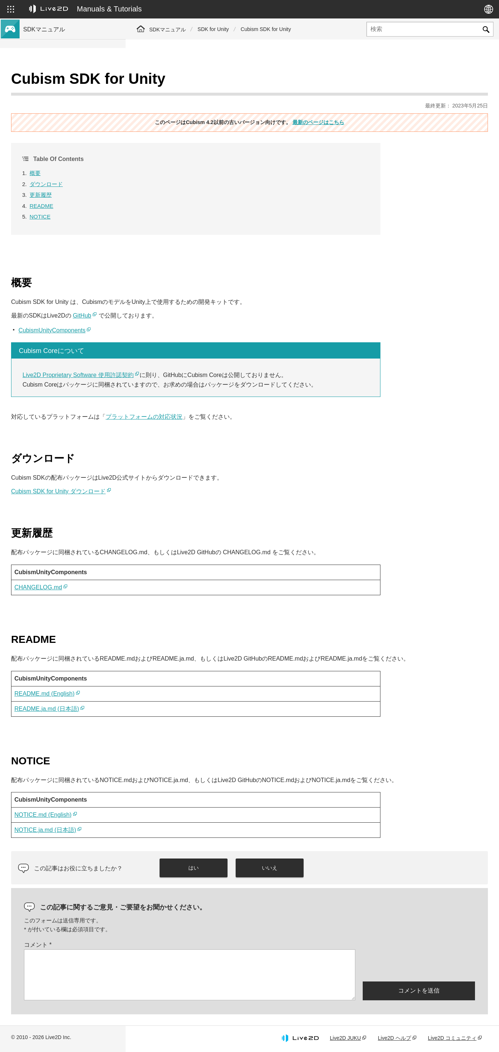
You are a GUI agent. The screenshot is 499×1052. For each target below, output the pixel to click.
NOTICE (165, 198)
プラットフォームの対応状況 (269, 398)
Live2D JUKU (345, 1038)
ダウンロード (171, 165)
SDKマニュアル (167, 29)
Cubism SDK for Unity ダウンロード (184, 473)
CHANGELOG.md (164, 569)
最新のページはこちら (381, 104)
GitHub (207, 297)
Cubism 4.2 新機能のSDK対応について (69, 105)
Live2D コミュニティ (452, 1038)
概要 (160, 154)
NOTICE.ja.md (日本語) (171, 830)
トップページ (39, 81)
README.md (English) (170, 684)
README (167, 187)
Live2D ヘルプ (394, 1038)
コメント (163, 945)
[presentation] (419, 965)
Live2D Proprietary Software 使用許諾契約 (203, 356)
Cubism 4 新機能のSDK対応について (67, 93)
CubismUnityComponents (177, 312)
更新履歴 (166, 176)
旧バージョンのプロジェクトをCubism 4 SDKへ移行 (71, 132)
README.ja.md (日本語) (172, 699)
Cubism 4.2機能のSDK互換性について (68, 117)
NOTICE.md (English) (168, 815)
